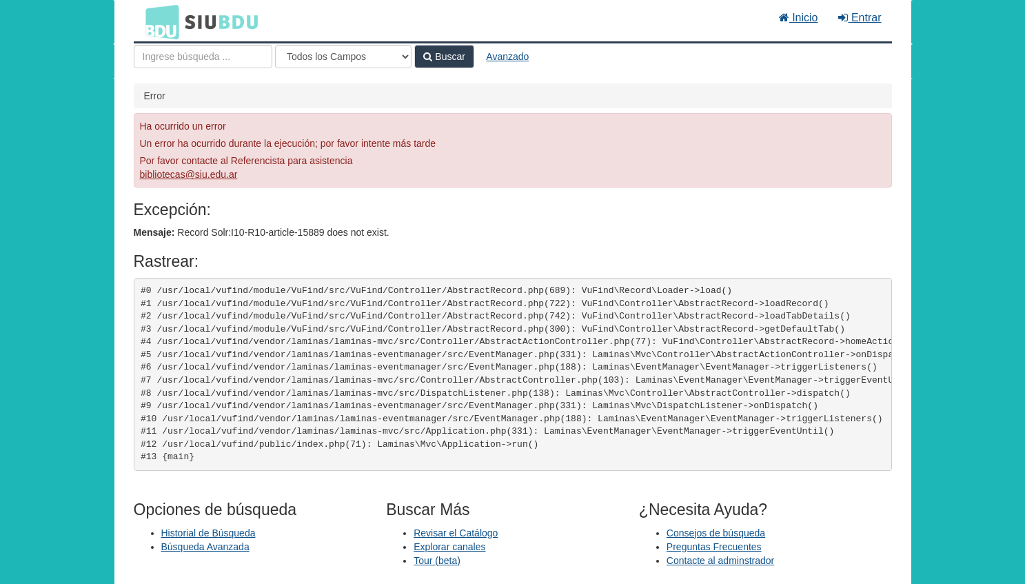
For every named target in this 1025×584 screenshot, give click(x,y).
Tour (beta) (437, 560)
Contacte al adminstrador (720, 560)
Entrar (859, 17)
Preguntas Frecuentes (714, 546)
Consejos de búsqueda (716, 532)
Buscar (444, 56)
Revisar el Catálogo (456, 532)
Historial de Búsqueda (208, 532)
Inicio (798, 17)
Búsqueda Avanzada (205, 546)
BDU (158, 21)
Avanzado (507, 56)
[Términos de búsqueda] (203, 56)
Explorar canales (449, 546)
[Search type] (343, 56)
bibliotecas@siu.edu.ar (189, 174)
